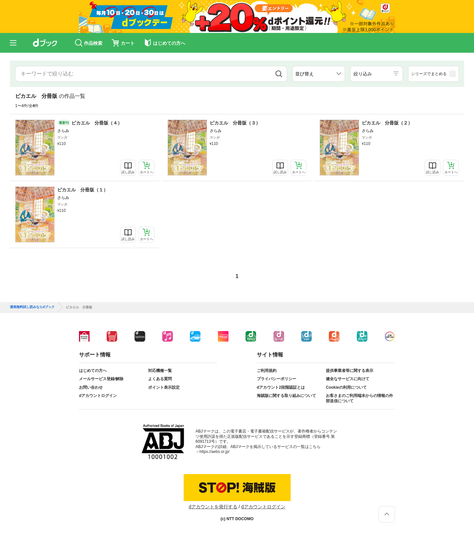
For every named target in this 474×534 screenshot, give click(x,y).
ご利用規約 (266, 370)
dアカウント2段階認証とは (281, 387)
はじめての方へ (93, 370)
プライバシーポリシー (276, 379)
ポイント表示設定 (164, 387)
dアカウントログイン (98, 395)
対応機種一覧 (160, 370)
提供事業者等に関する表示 (349, 370)
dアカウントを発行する (213, 506)
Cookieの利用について (346, 387)
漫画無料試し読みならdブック (32, 307)
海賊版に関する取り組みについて (286, 395)
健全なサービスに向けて (347, 379)
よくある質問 (160, 379)
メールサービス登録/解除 (101, 379)
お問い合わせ (91, 387)
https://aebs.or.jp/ (214, 451)
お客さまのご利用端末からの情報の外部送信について (359, 398)
